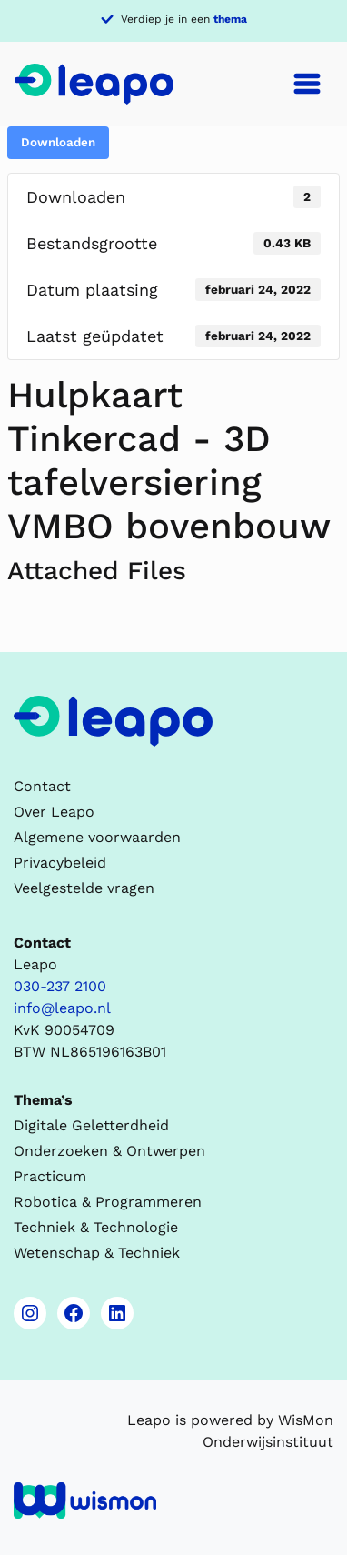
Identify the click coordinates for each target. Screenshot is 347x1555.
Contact (42, 786)
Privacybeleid (60, 862)
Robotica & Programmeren (108, 1201)
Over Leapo (54, 811)
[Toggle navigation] (307, 83)
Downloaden (58, 142)
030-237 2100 (60, 986)
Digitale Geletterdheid (91, 1125)
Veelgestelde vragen (84, 888)
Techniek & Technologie (96, 1227)
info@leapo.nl (62, 1008)
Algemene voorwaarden (97, 837)
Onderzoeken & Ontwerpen (109, 1150)
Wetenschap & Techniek (97, 1252)
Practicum (50, 1176)
